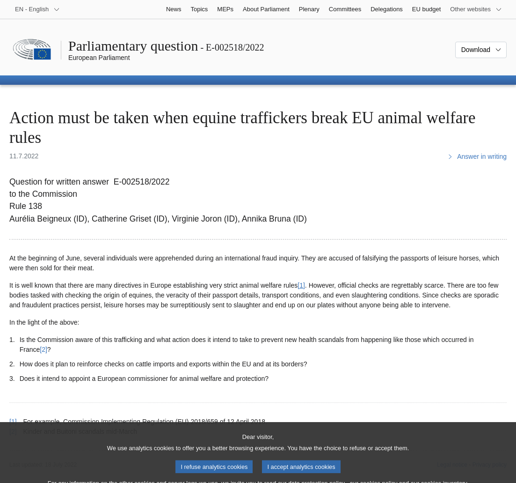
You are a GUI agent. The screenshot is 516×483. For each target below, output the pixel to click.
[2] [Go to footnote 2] (43, 349)
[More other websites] (476, 9)
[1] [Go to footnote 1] (301, 285)
